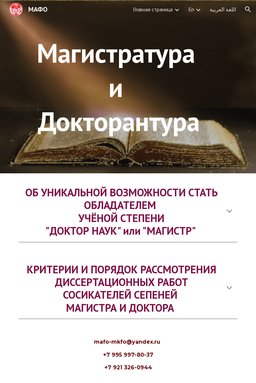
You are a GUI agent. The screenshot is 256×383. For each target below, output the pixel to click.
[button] (248, 9)
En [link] (191, 9)
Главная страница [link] (153, 9)
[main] (118, 86)
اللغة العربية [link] (223, 9)
